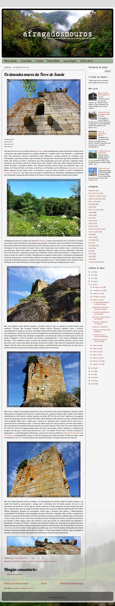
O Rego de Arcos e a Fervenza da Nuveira (100, 336)
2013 (93, 368)
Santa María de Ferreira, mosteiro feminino (100, 308)
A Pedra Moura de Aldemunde (104, 152)
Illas (90, 251)
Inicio (44, 583)
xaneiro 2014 (97, 364)
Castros (91, 223)
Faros (90, 218)
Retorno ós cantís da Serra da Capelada (101, 318)
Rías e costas (93, 202)
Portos (91, 254)
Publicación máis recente (16, 583)
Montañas (92, 204)
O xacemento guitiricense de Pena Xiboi (101, 313)
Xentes (91, 248)
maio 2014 (96, 352)
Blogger (63, 597)
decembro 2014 (98, 287)
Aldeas (91, 212)
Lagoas (91, 256)
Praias (91, 234)
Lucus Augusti (70, 60)
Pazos (91, 243)
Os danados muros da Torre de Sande (99, 341)
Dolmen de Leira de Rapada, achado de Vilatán (104, 114)
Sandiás (23, 528)
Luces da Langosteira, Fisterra (102, 134)
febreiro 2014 (98, 361)
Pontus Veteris (53, 60)
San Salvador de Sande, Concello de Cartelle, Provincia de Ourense (33, 561)
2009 (93, 381)
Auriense (39, 60)
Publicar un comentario (15, 574)
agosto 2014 (97, 300)
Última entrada (10, 60)
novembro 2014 (98, 290)
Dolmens (92, 226)
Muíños (91, 221)
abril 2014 (96, 355)
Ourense (40, 151)
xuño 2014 (96, 348)
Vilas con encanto (94, 210)
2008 (93, 384)
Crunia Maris (26, 60)
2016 (93, 278)
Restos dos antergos (95, 229)
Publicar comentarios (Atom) (23, 588)
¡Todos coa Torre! (104, 168)
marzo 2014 (97, 358)
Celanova (42, 241)
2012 (93, 371)
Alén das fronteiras (95, 262)
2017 (93, 275)
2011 (92, 374)
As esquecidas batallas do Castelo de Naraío (100, 303)
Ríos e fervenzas (94, 193)
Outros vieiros (86, 60)
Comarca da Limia (76, 168)
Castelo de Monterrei (12, 173)
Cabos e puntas (94, 232)
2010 (93, 377)
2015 (93, 281)
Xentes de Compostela (100, 327)
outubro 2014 (97, 293)
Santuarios (92, 190)
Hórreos (91, 237)
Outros (91, 259)
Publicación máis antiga (71, 583)
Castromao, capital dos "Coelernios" (100, 323)
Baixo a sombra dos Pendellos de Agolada (103, 95)
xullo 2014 (96, 345)
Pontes (91, 215)
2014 (93, 284)
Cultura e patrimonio (96, 199)
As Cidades (92, 240)
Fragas (91, 207)
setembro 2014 (98, 297)
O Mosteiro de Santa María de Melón (101, 331)
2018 (93, 272)
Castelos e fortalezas (96, 196)
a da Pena (8, 528)
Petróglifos (92, 245)
